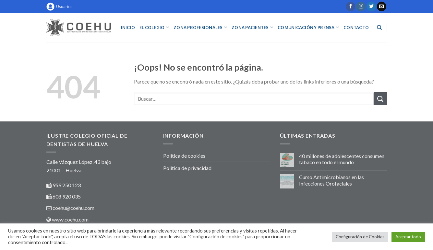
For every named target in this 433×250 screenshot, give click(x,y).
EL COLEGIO (154, 27)
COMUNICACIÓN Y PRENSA (308, 27)
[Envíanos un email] (381, 6)
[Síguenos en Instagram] (361, 6)
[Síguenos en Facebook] (350, 6)
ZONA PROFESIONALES (200, 27)
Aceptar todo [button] (408, 236)
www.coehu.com (70, 219)
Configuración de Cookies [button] (360, 236)
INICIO (128, 27)
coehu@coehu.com (73, 208)
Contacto (356, 27)
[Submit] (380, 98)
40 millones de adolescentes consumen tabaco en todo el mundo (341, 159)
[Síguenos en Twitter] (371, 6)
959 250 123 (67, 185)
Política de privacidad (187, 168)
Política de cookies (184, 156)
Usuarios (59, 7)
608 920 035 (66, 196)
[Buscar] (379, 27)
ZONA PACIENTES (252, 27)
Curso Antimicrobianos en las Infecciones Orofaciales (331, 180)
